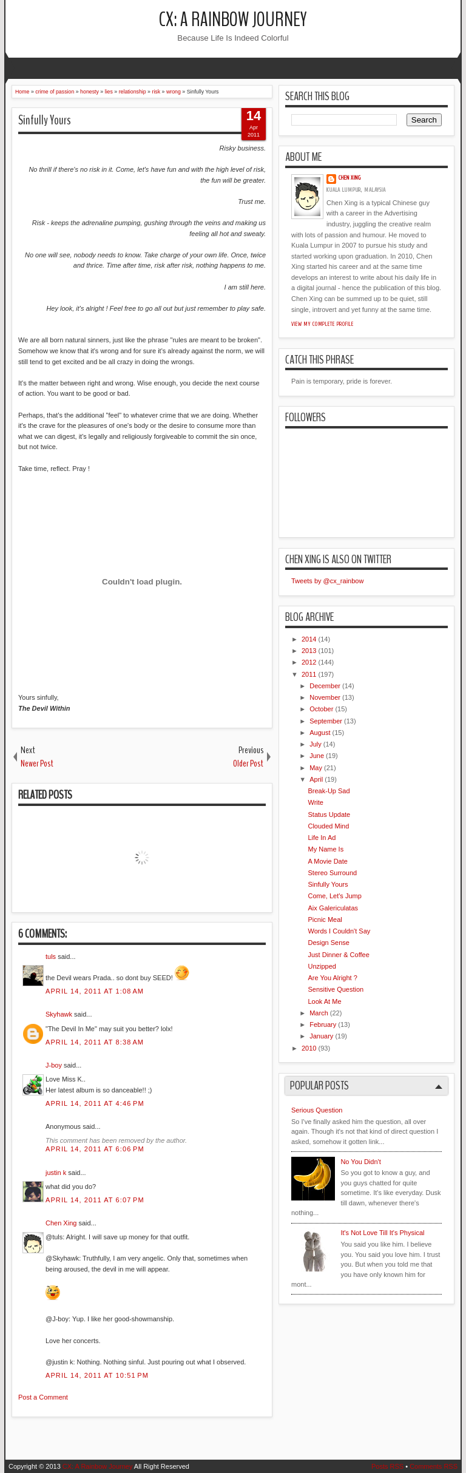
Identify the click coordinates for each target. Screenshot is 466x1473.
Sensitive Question (335, 989)
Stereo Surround (332, 872)
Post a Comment (43, 1397)
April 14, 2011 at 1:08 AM (95, 991)
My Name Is (325, 849)
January (321, 1036)
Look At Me (324, 1001)
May (315, 767)
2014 (309, 639)
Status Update (329, 814)
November (324, 697)
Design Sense (329, 942)
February (322, 1024)
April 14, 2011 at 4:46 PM (95, 1103)
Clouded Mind (328, 826)
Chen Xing (61, 1223)
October (321, 709)
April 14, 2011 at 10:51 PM (97, 1375)
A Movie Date (327, 861)
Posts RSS (387, 1466)
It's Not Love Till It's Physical (382, 1232)
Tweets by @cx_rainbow (327, 580)
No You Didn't (360, 1161)
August (319, 732)
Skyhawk (59, 1014)
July (315, 744)
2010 (309, 1048)
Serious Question (316, 1110)
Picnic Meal (325, 919)
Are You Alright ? (332, 977)
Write (315, 802)
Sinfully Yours (44, 120)
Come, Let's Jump (334, 895)
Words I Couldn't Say (339, 931)
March (318, 1013)
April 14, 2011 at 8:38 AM (95, 1042)
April (316, 779)
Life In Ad (322, 837)
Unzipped (322, 966)
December (324, 685)
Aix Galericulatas (333, 908)
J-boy (54, 1065)
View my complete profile (322, 324)
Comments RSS (434, 1466)
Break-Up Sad (329, 790)
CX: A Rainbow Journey (233, 19)
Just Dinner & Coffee (338, 954)
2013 (309, 650)
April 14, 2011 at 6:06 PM (95, 1149)
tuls (51, 956)
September (325, 721)
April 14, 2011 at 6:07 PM (95, 1200)
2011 (309, 674)
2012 (309, 662)
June (316, 755)
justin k (56, 1172)
